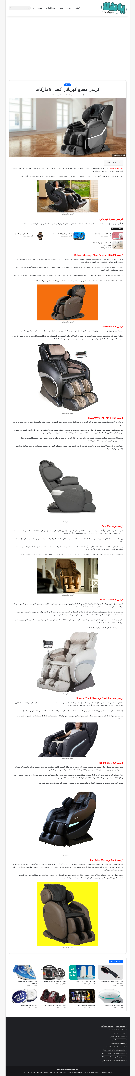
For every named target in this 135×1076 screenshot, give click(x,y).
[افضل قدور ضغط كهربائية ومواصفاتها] (53, 972)
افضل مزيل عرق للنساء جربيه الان (62, 233)
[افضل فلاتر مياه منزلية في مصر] (82, 972)
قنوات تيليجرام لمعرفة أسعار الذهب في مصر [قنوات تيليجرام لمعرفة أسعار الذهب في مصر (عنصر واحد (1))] (114, 1060)
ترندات (69, 8)
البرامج (56, 1072)
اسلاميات (70, 1072)
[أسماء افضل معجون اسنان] (117, 236)
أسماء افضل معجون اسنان (103, 233)
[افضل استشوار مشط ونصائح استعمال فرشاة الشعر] (110, 972)
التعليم (51, 1072)
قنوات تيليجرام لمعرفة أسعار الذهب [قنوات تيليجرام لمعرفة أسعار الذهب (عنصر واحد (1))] (116, 1046)
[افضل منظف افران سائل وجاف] (82, 996)
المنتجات (67, 84)
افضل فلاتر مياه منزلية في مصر (85, 981)
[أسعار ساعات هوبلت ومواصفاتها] (40, 236)
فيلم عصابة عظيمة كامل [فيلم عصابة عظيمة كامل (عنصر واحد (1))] (119, 1040)
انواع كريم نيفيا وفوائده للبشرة (28, 1005)
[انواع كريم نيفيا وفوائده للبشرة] (24, 996)
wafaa (80, 95)
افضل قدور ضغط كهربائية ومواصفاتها (55, 981)
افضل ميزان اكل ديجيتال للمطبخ (114, 1005)
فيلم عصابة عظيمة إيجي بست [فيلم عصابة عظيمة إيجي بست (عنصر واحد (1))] (118, 1029)
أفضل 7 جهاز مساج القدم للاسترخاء (55, 1005)
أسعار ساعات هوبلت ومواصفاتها (24, 233)
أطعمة (110, 1072)
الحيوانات (36, 1072)
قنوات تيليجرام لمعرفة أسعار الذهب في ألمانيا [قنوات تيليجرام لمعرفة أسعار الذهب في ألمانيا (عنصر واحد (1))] (113, 1053)
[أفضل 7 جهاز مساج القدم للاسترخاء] (53, 996)
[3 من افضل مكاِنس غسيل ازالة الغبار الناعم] (117, 245)
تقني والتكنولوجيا (51, 8)
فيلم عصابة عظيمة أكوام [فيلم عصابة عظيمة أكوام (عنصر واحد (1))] (107, 1026)
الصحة (61, 8)
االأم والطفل (104, 1072)
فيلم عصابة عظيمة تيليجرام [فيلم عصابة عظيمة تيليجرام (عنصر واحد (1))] (118, 1033)
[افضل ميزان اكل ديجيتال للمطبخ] (110, 996)
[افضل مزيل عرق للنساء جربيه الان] (79, 236)
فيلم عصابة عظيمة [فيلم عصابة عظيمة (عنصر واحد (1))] (120, 1026)
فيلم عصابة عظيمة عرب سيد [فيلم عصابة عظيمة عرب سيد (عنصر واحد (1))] (118, 1036)
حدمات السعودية (78, 1072)
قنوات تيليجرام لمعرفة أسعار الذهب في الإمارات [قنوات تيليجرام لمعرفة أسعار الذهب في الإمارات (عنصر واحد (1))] (113, 1057)
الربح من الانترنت (27, 1072)
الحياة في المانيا (44, 1072)
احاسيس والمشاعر (94, 1072)
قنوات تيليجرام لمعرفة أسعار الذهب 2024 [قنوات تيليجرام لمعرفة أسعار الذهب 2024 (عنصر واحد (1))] (114, 1050)
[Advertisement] (67, 32)
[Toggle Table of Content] (119, 162)
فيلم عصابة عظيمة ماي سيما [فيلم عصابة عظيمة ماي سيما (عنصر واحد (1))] (118, 1043)
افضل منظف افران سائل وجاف (85, 1005)
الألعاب (65, 1072)
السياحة (77, 8)
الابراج (60, 1072)
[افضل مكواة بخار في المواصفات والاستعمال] (24, 972)
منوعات (39, 8)
